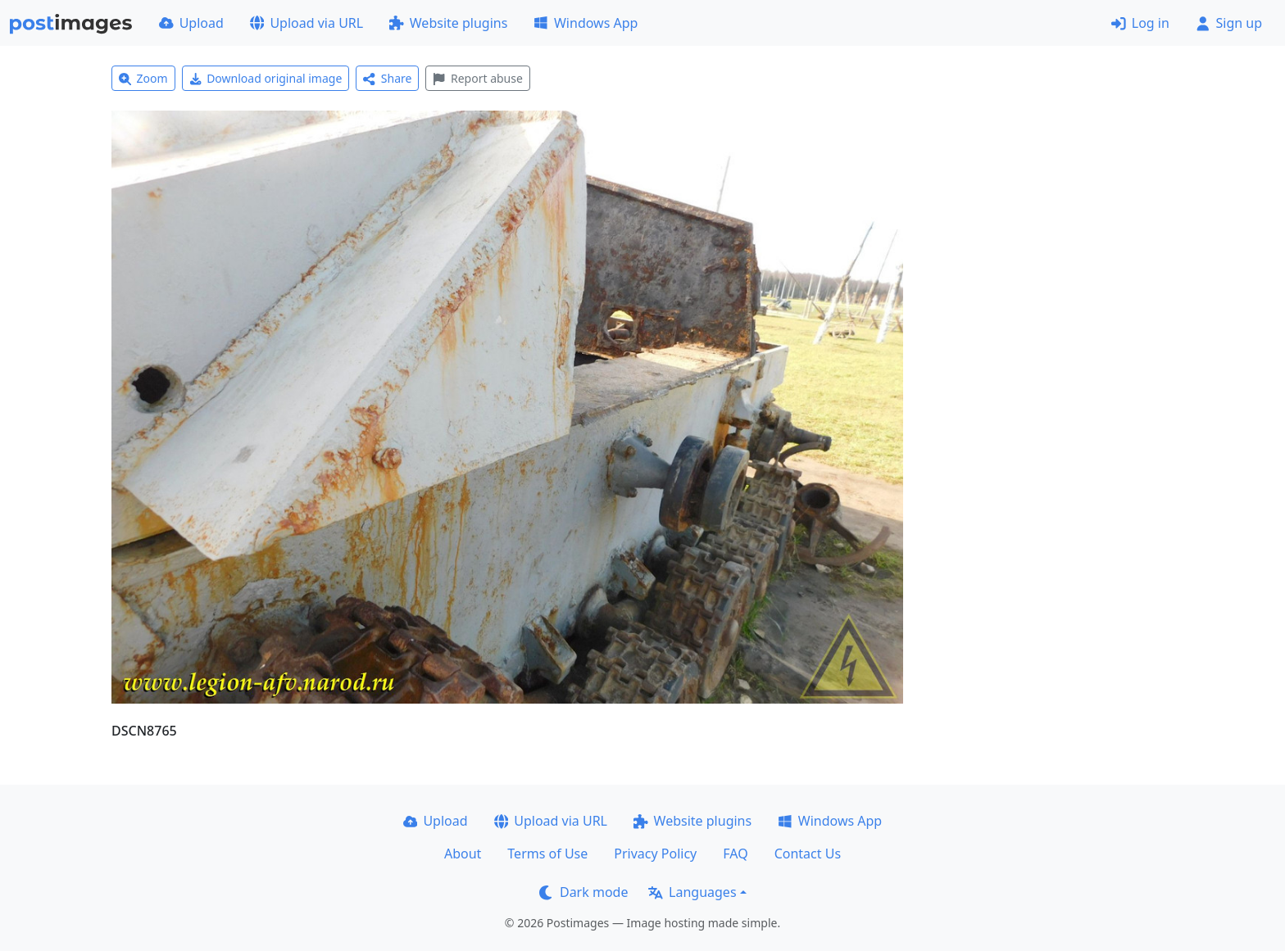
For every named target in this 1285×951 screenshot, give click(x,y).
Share (387, 78)
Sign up (1229, 23)
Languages (692, 892)
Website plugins (448, 23)
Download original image (266, 78)
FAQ (735, 854)
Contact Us (807, 854)
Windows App (586, 23)
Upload (191, 23)
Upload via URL (306, 23)
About (462, 854)
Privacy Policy (655, 854)
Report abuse (477, 78)
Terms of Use (547, 854)
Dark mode (583, 892)
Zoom (143, 78)
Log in (1140, 23)
